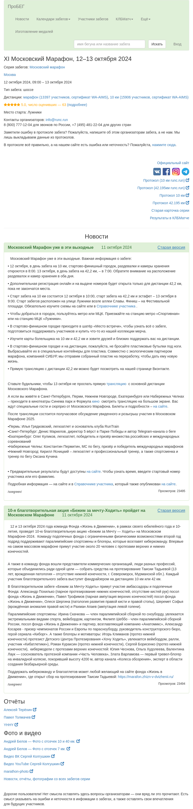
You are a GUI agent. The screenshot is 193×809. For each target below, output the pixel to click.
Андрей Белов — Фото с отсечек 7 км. (37, 749)
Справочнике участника (116, 306)
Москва (10, 75)
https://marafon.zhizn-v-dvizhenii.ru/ (145, 677)
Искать (157, 44)
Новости (22, 19)
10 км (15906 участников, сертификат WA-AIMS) (149, 97)
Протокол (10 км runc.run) (166, 180)
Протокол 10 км (174, 195)
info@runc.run (57, 120)
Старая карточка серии (170, 210)
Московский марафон (47, 67)
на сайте (160, 406)
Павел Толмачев (19, 717)
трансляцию (116, 384)
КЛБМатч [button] (124, 19)
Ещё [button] (146, 19)
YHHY (11, 725)
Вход (177, 44)
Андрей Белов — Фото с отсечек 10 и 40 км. (42, 741)
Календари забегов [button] (53, 19)
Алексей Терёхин (20, 710)
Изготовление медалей (34, 32)
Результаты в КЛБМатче (169, 218)
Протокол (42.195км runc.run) (163, 188)
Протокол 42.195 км (171, 203)
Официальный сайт (173, 163)
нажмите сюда (163, 145)
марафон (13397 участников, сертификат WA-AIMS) (65, 97)
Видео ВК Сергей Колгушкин (29, 756)
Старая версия (171, 247)
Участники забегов (93, 19)
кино (95, 401)
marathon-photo (18, 771)
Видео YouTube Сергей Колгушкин (34, 764)
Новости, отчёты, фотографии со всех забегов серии (47, 779)
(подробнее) (77, 105)
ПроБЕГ (16, 6)
